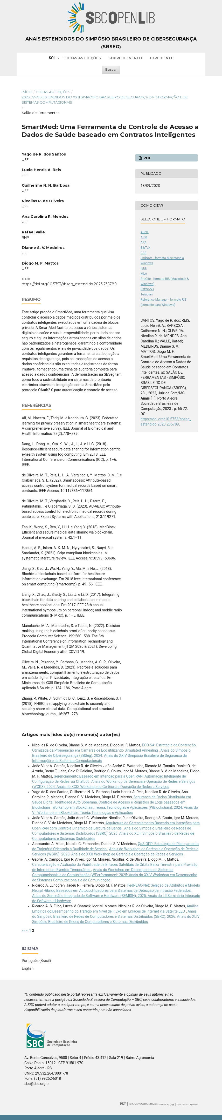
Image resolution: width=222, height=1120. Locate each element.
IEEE (144, 268)
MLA (144, 273)
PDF (146, 158)
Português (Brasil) (36, 961)
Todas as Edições (82, 58)
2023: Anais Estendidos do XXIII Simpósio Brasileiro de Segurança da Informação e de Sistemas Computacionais (105, 99)
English (27, 968)
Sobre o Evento (125, 58)
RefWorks (147, 289)
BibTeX (145, 247)
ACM (144, 237)
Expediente (161, 58)
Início (27, 92)
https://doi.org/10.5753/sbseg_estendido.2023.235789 (69, 284)
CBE (143, 253)
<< (23, 930)
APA (143, 242)
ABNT (145, 232)
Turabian (146, 294)
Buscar (111, 69)
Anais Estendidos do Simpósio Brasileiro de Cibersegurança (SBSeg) (111, 43)
